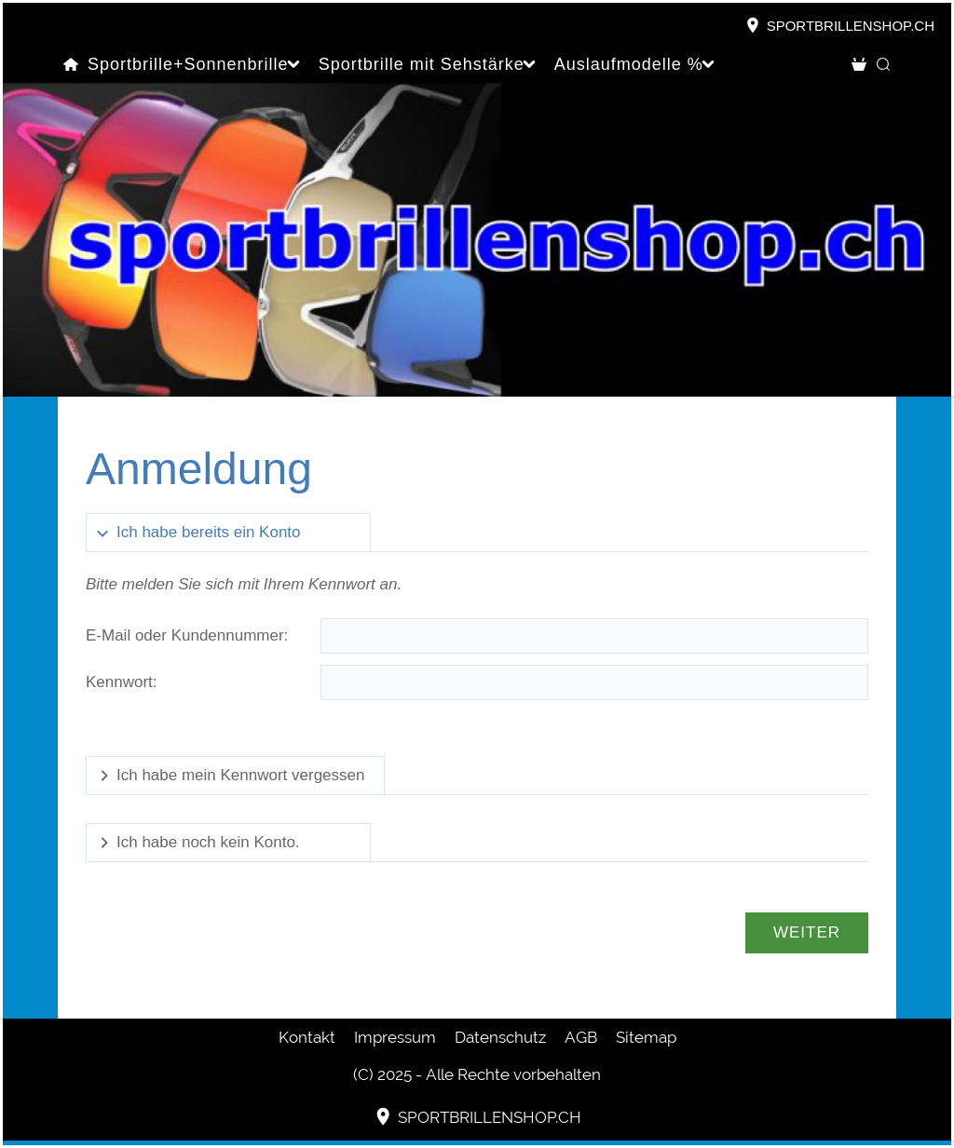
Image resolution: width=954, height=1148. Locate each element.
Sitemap (646, 1037)
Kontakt (307, 1037)
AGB (581, 1037)
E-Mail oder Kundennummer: (187, 635)
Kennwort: (121, 682)
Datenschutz (500, 1037)
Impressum (395, 1037)
